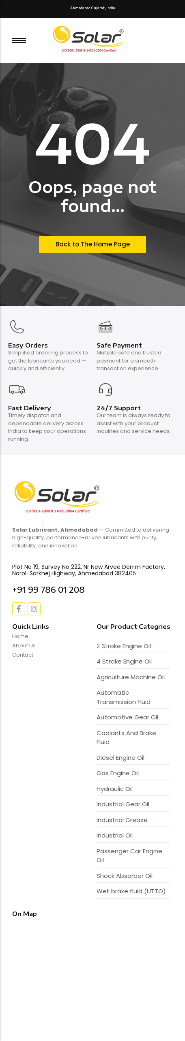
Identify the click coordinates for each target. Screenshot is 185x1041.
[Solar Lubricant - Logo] (89, 39)
